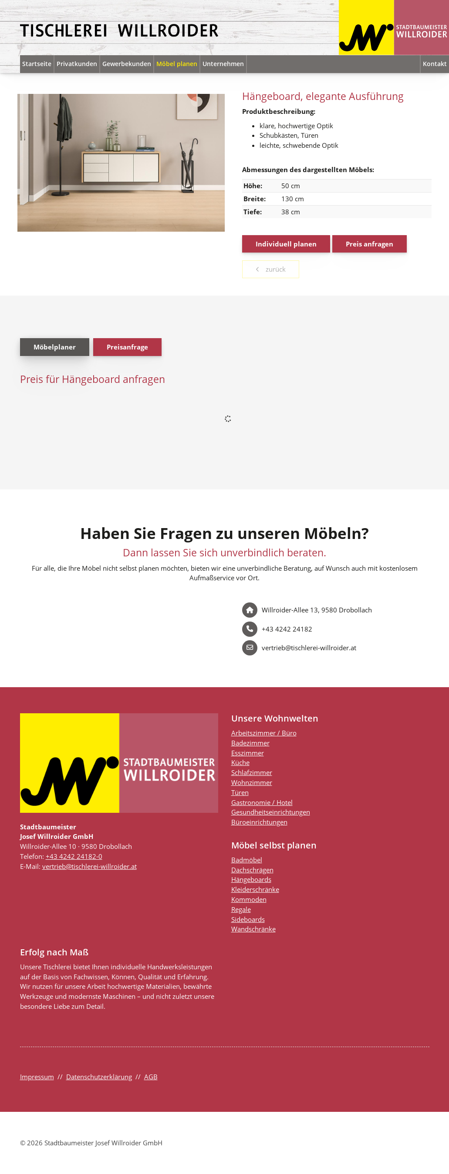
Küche (240, 762)
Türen (240, 792)
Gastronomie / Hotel (262, 802)
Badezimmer (250, 742)
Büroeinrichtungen (259, 822)
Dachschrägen (252, 869)
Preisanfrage (127, 347)
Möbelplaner (55, 347)
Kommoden (249, 899)
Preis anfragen (369, 243)
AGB (151, 1076)
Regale (241, 909)
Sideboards (248, 919)
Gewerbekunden (126, 64)
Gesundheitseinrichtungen (270, 812)
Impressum (37, 1076)
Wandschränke (253, 929)
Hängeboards (251, 879)
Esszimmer (247, 752)
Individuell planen (286, 243)
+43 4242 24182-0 (74, 856)
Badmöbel (246, 859)
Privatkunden (77, 64)
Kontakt (435, 64)
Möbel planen (176, 64)
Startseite (36, 64)
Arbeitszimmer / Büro (264, 732)
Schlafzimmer (251, 772)
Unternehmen (223, 64)
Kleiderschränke (255, 889)
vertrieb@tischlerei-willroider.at (89, 866)
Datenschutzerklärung (99, 1076)
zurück (275, 269)
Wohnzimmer (251, 782)
